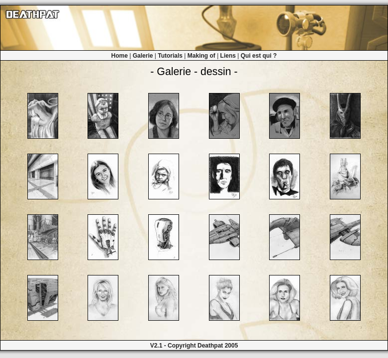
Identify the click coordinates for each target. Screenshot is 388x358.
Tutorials (170, 55)
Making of (201, 55)
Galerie (143, 55)
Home (119, 55)
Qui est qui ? (259, 55)
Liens (228, 55)
